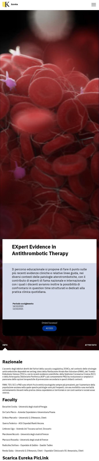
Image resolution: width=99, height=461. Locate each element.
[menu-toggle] (94, 4)
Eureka (14, 4)
